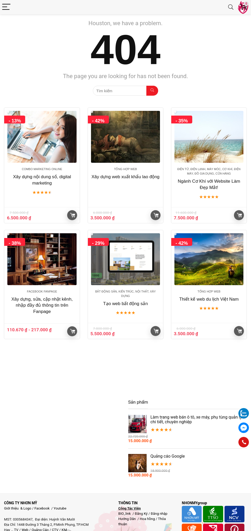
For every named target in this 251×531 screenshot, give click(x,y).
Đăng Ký (141, 514)
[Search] (231, 7)
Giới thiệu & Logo (17, 508)
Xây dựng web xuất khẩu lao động (125, 176)
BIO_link (125, 514)
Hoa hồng (147, 519)
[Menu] (6, 7)
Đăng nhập (159, 514)
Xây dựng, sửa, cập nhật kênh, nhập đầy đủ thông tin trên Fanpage (42, 305)
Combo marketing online (42, 169)
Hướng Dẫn (127, 519)
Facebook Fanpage (42, 291)
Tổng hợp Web (125, 169)
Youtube (60, 508)
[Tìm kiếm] (152, 91)
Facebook (42, 508)
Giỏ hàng (73, 215)
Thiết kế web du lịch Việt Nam (208, 299)
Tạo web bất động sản (125, 303)
